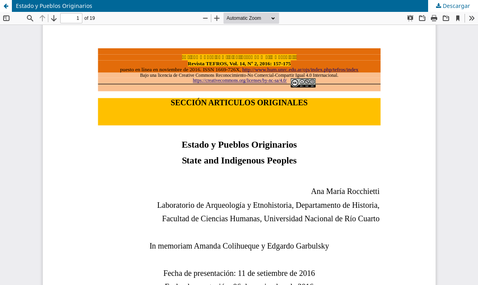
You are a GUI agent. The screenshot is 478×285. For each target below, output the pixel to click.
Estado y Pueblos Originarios (54, 6)
